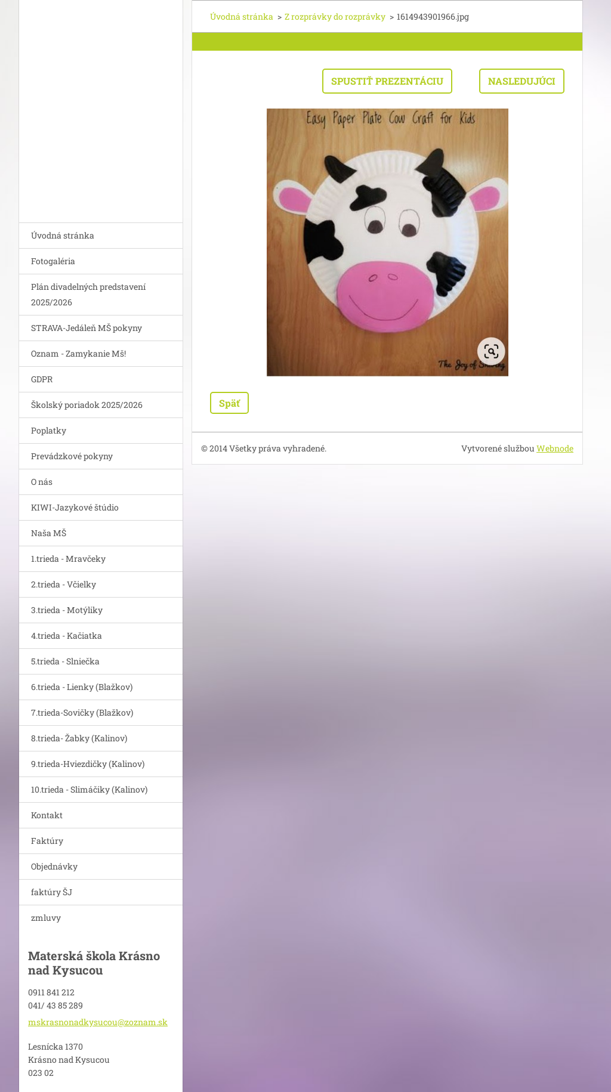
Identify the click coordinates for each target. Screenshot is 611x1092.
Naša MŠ (48, 533)
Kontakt (47, 815)
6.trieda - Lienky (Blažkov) (81, 686)
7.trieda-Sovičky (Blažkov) (82, 712)
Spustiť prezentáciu (387, 81)
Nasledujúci (522, 81)
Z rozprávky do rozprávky (335, 16)
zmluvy (46, 917)
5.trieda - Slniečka (65, 661)
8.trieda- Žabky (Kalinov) (79, 738)
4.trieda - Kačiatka (66, 635)
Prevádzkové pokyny (72, 456)
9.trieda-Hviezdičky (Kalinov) (87, 763)
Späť (229, 403)
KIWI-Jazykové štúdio (75, 507)
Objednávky (54, 866)
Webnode (554, 448)
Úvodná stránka (62, 235)
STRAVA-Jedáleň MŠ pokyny (86, 327)
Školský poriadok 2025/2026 (87, 404)
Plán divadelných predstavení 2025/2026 (88, 294)
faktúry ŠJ (51, 892)
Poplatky (48, 430)
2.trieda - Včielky (63, 584)
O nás (42, 481)
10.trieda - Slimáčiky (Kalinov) (89, 789)
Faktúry (47, 840)
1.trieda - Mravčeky (68, 558)
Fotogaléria (53, 261)
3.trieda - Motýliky (67, 609)
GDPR (42, 379)
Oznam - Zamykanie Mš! (78, 353)
